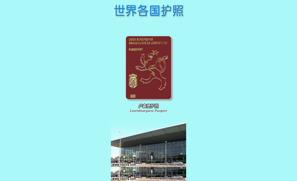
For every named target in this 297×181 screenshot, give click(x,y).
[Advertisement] (148, 26)
